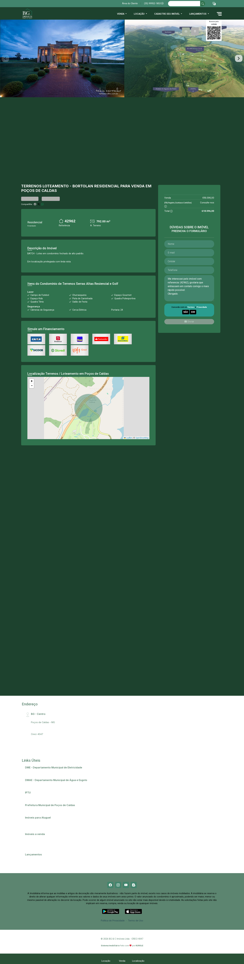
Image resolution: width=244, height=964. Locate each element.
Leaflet (128, 438)
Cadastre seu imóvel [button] (167, 13)
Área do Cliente (130, 3)
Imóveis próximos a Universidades (45, 825)
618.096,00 (208, 197)
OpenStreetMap (142, 438)
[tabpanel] (122, 58)
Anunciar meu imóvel (37, 821)
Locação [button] (139, 13)
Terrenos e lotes (35, 846)
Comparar (51, 199)
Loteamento (55, 186)
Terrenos (31, 186)
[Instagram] (118, 885)
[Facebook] (110, 885)
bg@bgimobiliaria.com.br (44, 730)
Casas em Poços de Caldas (41, 838)
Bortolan (82, 186)
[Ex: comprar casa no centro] (184, 3)
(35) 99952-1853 (154, 3)
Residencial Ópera (36, 862)
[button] (214, 3)
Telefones (32, 809)
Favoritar (29, 199)
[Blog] (134, 885)
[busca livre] (202, 3)
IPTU (29, 796)
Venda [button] (121, 13)
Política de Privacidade (113, 920)
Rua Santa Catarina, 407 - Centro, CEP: (56, 718)
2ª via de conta (34, 771)
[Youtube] (126, 885)
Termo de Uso (135, 920)
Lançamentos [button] (198, 13)
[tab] (186, 31)
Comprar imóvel (35, 842)
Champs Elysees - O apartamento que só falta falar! (54, 858)
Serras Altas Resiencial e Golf (97, 284)
